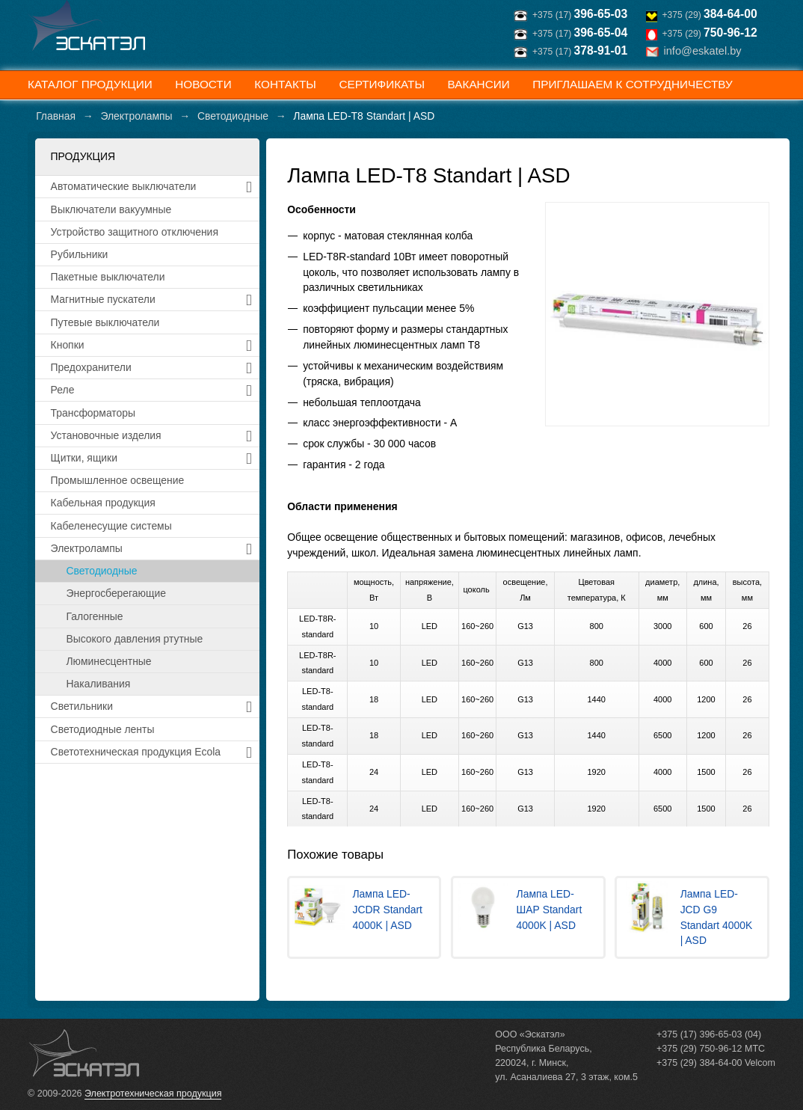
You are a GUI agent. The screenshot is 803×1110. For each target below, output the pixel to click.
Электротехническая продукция (152, 1093)
